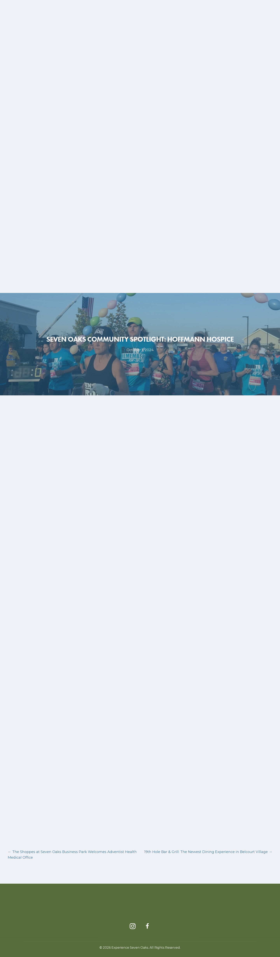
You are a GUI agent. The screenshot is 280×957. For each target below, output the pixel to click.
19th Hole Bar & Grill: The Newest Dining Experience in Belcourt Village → (208, 852)
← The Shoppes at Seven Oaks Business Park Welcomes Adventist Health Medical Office (72, 855)
